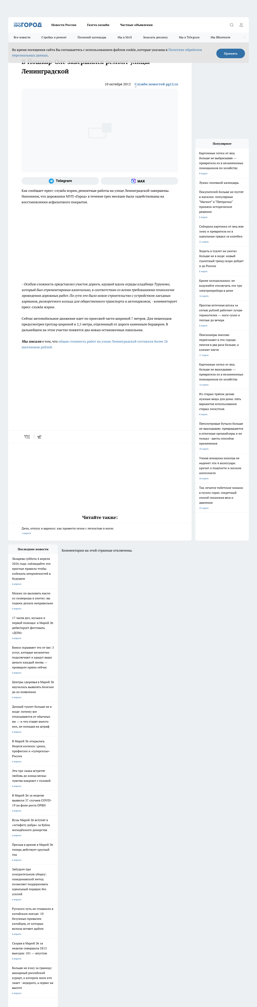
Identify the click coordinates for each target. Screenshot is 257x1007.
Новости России (63, 25)
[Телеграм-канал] (60, 181)
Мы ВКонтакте (221, 37)
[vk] (27, 436)
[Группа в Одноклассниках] (185, 857)
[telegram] (40, 436)
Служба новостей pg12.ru (156, 84)
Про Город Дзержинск (53, 860)
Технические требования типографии (76, 878)
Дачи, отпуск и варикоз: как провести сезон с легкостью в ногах (100, 531)
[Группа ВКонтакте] (175, 857)
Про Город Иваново (149, 850)
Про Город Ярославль (85, 850)
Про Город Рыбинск (84, 855)
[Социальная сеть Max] (139, 181)
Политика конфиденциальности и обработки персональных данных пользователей (52, 951)
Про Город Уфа (115, 855)
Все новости (22, 37)
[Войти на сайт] (241, 25)
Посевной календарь (92, 37)
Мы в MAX (125, 37)
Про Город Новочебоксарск (55, 850)
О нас (11, 883)
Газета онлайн (98, 25)
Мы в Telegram (189, 37)
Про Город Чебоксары (20, 850)
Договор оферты (17, 878)
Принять (231, 53)
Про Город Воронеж (117, 850)
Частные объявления (136, 25)
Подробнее (127, 946)
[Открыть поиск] (231, 25)
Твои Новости (15, 855)
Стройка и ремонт (53, 37)
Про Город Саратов (149, 855)
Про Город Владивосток (86, 860)
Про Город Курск (50, 855)
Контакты (62, 883)
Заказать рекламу (155, 37)
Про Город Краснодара (119, 860)
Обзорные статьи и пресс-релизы (123, 878)
